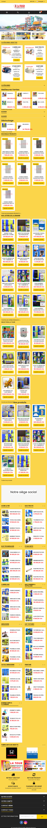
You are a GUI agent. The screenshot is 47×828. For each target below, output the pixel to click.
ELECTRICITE (39, 47)
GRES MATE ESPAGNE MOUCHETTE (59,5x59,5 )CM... (15, 588)
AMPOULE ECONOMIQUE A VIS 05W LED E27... (39, 520)
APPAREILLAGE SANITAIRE (39, 74)
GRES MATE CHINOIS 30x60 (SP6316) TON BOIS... (15, 604)
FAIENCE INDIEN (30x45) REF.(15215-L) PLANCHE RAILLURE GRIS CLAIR (8, 179)
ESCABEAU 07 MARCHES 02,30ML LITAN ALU (15, 676)
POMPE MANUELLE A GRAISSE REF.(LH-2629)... (39, 606)
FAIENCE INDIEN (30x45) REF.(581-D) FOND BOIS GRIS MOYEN (8, 204)
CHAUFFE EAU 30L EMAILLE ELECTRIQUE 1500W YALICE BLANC (23, 342)
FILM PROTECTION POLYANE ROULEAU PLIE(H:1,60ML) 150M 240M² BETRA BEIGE (38, 342)
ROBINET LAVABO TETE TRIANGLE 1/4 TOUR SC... (15, 708)
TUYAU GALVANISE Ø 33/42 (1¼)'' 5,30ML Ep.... (15, 528)
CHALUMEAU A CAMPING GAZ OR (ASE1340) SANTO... (15, 558)
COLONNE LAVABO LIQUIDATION (10, 124)
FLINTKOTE (16, 71)
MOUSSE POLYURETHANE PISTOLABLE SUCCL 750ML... (39, 558)
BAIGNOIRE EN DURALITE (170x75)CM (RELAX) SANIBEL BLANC (39, 421)
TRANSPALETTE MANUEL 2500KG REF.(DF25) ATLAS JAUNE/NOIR (10, 93)
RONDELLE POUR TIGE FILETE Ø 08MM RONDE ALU (15, 636)
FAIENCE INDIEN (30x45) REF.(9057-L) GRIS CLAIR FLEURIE (39, 178)
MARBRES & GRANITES (16, 51)
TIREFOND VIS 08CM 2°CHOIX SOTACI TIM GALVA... (15, 693)
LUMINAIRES (39, 56)
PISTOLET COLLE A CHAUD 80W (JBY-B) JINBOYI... (15, 550)
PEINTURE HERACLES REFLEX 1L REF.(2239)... (39, 668)
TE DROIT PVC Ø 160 (15, 724)
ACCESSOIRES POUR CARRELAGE (16, 54)
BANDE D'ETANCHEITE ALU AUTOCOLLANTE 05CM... (39, 550)
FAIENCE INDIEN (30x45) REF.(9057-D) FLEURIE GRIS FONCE (23, 179)
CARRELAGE (16, 47)
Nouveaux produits (8, 134)
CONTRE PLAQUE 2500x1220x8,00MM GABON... (15, 628)
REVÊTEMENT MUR (16, 57)
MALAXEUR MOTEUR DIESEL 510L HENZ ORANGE (8, 341)
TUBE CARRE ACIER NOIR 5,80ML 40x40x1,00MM (15, 511)
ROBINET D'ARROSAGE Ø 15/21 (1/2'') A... (15, 716)
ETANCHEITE (16, 66)
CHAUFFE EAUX (39, 69)
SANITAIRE (39, 66)
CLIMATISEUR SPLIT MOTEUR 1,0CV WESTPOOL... (15, 574)
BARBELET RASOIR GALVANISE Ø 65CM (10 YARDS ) (15, 536)
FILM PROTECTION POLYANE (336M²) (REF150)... (39, 574)
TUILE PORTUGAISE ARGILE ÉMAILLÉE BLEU (8, 366)
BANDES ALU (16, 69)
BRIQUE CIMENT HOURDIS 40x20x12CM (10, 102)
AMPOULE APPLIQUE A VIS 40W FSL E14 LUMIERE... (39, 536)
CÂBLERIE (39, 50)
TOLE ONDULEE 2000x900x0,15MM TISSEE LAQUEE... (39, 644)
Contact (3, 1)
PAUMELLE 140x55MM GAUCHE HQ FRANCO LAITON (15, 668)
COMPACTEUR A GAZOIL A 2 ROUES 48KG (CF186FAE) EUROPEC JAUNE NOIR (26, 93)
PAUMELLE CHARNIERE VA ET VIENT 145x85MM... (15, 655)
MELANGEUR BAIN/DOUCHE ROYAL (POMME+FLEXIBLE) (26, 124)
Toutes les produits (6, 109)
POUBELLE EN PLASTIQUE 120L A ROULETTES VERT (15, 566)
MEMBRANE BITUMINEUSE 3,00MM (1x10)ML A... (39, 566)
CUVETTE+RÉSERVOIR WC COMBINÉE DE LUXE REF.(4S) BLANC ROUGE (23, 285)
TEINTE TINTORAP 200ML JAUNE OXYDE (39, 685)
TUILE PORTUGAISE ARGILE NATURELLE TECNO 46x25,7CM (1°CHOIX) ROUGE (26, 102)
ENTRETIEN (39, 71)
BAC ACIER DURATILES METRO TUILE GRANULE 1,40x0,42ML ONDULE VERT (41, 102)
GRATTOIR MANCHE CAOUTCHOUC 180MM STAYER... (39, 693)
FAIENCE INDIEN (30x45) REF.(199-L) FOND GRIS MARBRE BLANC (23, 154)
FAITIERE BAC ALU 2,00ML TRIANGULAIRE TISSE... (39, 636)
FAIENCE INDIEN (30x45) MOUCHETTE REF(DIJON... (15, 596)
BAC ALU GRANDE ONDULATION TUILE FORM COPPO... (39, 652)
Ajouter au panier (8, 158)
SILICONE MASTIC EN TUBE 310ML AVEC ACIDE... (15, 646)
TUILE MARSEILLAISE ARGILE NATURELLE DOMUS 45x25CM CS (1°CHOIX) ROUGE (41, 93)
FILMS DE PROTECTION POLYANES (16, 75)
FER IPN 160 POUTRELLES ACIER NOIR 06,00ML (15, 520)
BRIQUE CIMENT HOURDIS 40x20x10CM (39, 614)
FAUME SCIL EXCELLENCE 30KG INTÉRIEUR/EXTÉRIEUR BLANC (8, 471)
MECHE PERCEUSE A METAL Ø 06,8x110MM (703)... (39, 590)
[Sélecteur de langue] (41, 1)
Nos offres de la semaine (10, 215)
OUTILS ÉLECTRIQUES (39, 53)
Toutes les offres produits (11, 320)
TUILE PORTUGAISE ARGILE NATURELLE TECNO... (39, 628)
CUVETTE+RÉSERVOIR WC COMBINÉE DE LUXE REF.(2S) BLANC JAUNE (8, 260)
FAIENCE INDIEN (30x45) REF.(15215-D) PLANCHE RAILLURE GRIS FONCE (39, 154)
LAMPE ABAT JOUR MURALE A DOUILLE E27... (39, 511)
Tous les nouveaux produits (11, 213)
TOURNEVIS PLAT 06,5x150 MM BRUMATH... (39, 528)
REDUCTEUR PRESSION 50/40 (15, 732)
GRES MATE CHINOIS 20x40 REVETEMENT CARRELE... (15, 613)
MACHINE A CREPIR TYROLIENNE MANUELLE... (39, 676)
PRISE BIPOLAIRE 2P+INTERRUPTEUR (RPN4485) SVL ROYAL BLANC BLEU (39, 260)
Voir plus (16, 60)
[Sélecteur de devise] (33, 1)
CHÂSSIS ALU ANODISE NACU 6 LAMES (15, 685)
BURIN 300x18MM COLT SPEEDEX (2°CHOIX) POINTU (39, 598)
